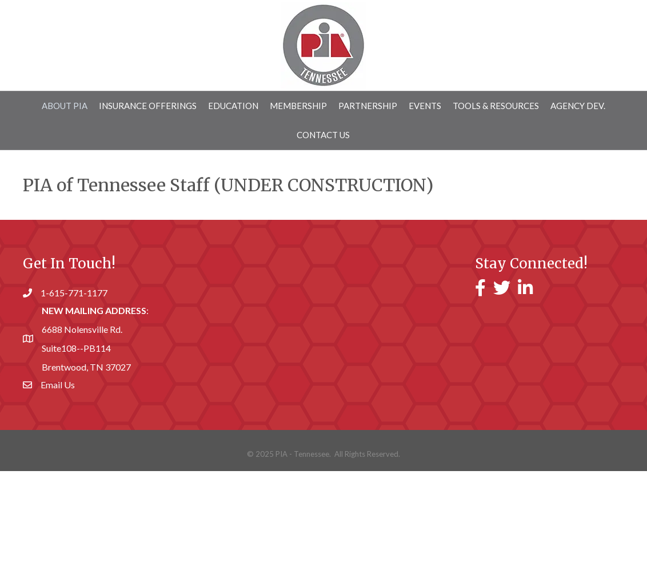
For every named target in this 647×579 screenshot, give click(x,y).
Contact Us (323, 135)
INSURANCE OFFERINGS (148, 105)
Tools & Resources (496, 105)
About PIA (64, 105)
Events (425, 105)
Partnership (367, 105)
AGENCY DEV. (577, 105)
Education (233, 105)
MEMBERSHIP (298, 105)
